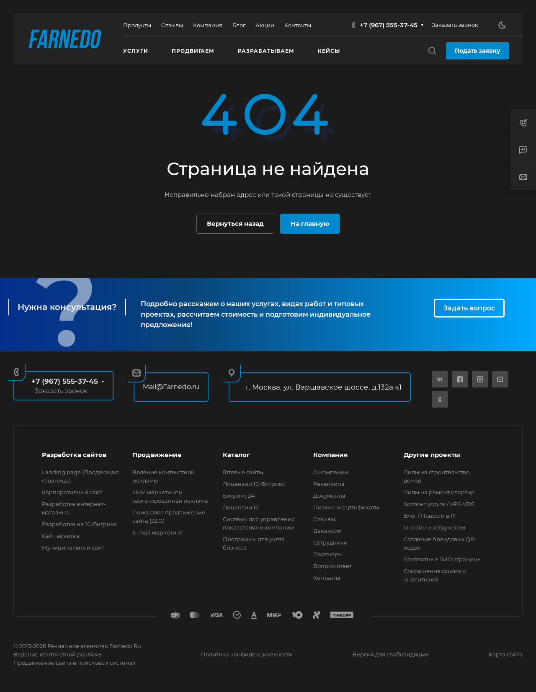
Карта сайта (506, 654)
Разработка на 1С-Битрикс (79, 524)
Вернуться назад (235, 223)
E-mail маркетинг (157, 532)
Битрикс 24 (239, 495)
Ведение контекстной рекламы (58, 654)
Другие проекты (432, 455)
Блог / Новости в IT (429, 515)
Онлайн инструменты (434, 527)
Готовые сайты (243, 472)
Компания (330, 455)
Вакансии (327, 530)
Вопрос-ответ (332, 566)
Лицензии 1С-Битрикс (254, 483)
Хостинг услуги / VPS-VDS (439, 504)
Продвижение (157, 455)
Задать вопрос (469, 308)
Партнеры (328, 554)
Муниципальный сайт (73, 547)
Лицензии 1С (241, 507)
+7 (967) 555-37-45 (388, 25)
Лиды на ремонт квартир (439, 492)
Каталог (236, 455)
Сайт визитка (61, 535)
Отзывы (324, 519)
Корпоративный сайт (72, 492)
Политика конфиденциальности (247, 654)
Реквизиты (328, 483)
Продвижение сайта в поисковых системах (74, 662)
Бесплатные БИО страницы (443, 559)
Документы (329, 495)
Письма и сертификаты (346, 507)
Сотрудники (330, 542)
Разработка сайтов (74, 455)
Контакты (326, 577)
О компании (330, 472)
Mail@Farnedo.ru (171, 387)
